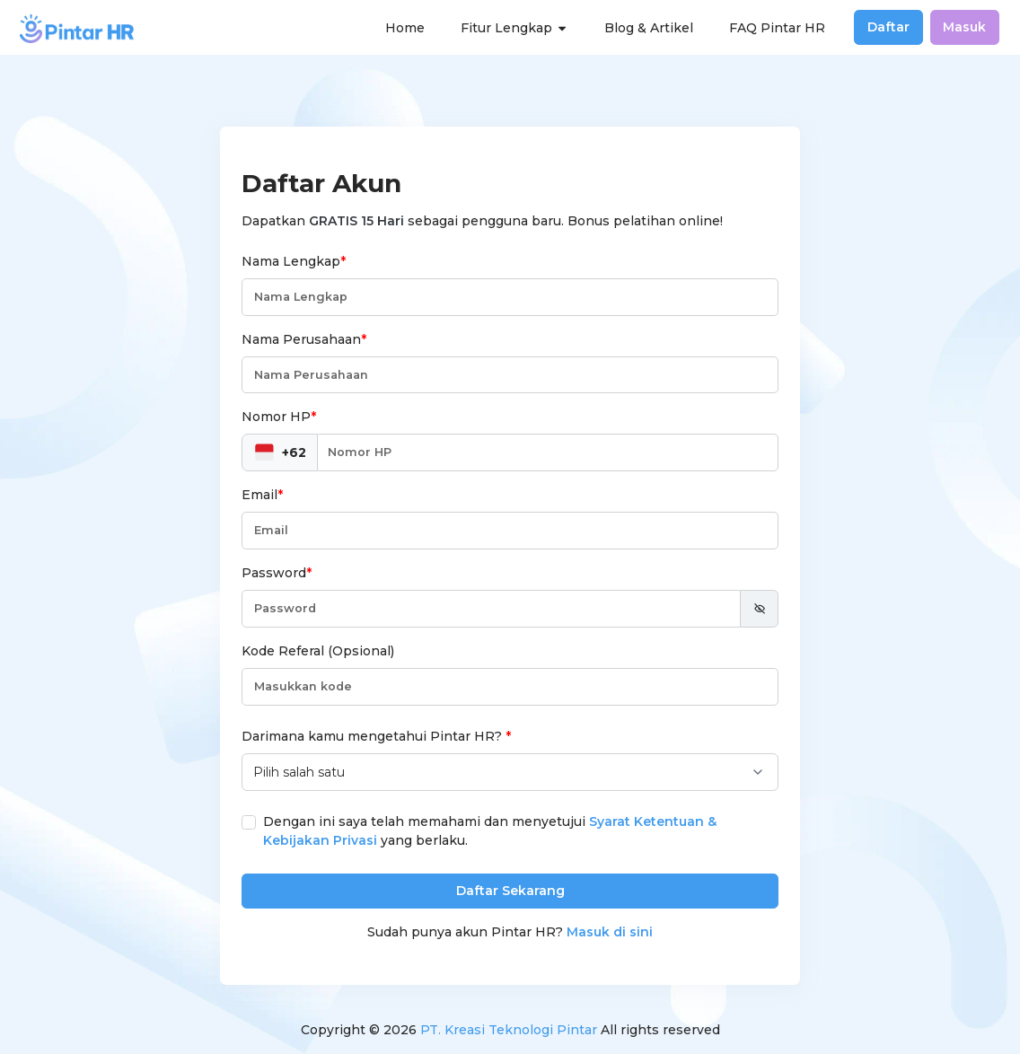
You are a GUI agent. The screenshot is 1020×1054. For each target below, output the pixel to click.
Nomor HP (279, 416)
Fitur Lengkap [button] (514, 28)
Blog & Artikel (648, 28)
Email (262, 495)
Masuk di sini (610, 932)
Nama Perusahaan (304, 339)
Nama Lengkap (294, 261)
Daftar (888, 27)
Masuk (964, 27)
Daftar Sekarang (510, 891)
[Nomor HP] (546, 452)
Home (405, 28)
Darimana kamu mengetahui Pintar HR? (376, 736)
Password (277, 573)
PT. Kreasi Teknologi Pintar (508, 1030)
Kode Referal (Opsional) (318, 651)
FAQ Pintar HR (777, 28)
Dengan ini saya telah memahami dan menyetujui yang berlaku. (490, 830)
